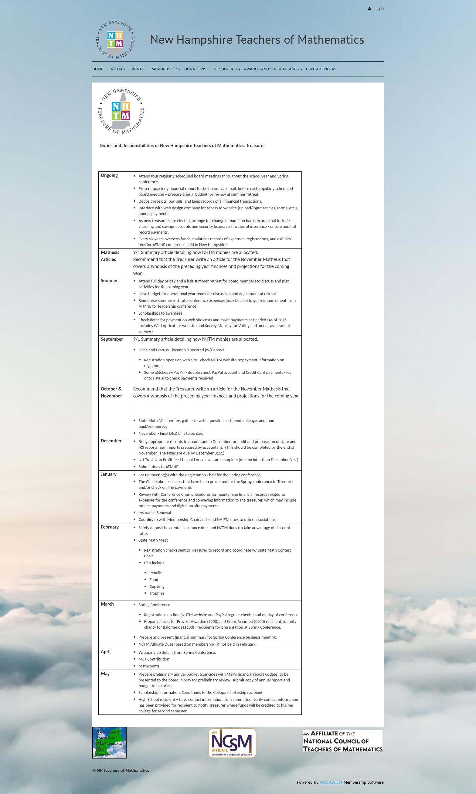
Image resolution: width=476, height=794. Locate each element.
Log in (379, 8)
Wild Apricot (330, 782)
